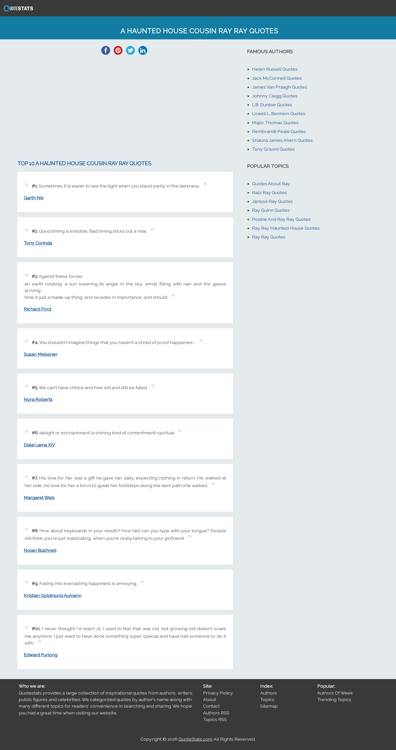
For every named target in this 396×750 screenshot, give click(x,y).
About (209, 699)
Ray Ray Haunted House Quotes (286, 228)
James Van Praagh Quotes (279, 87)
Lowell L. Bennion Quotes (278, 113)
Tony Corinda (38, 243)
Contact (211, 706)
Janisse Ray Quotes (272, 201)
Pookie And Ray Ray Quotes (281, 219)
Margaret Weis (39, 497)
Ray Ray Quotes (268, 236)
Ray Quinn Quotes (271, 210)
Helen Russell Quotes (275, 69)
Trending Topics (334, 699)
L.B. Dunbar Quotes (272, 104)
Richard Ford (37, 309)
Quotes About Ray (271, 183)
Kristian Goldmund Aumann (52, 595)
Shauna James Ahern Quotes (282, 140)
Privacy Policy (218, 692)
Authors (268, 692)
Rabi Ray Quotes (269, 192)
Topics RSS (215, 719)
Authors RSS (216, 712)
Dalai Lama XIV (39, 444)
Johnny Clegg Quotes (275, 95)
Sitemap (269, 706)
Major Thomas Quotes (275, 122)
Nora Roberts (38, 399)
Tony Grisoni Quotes (273, 149)
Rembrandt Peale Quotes (279, 131)
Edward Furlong (40, 654)
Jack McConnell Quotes (277, 78)
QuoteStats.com (195, 739)
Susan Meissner (40, 354)
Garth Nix (33, 197)
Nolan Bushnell (40, 550)
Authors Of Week (335, 692)
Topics (267, 699)
